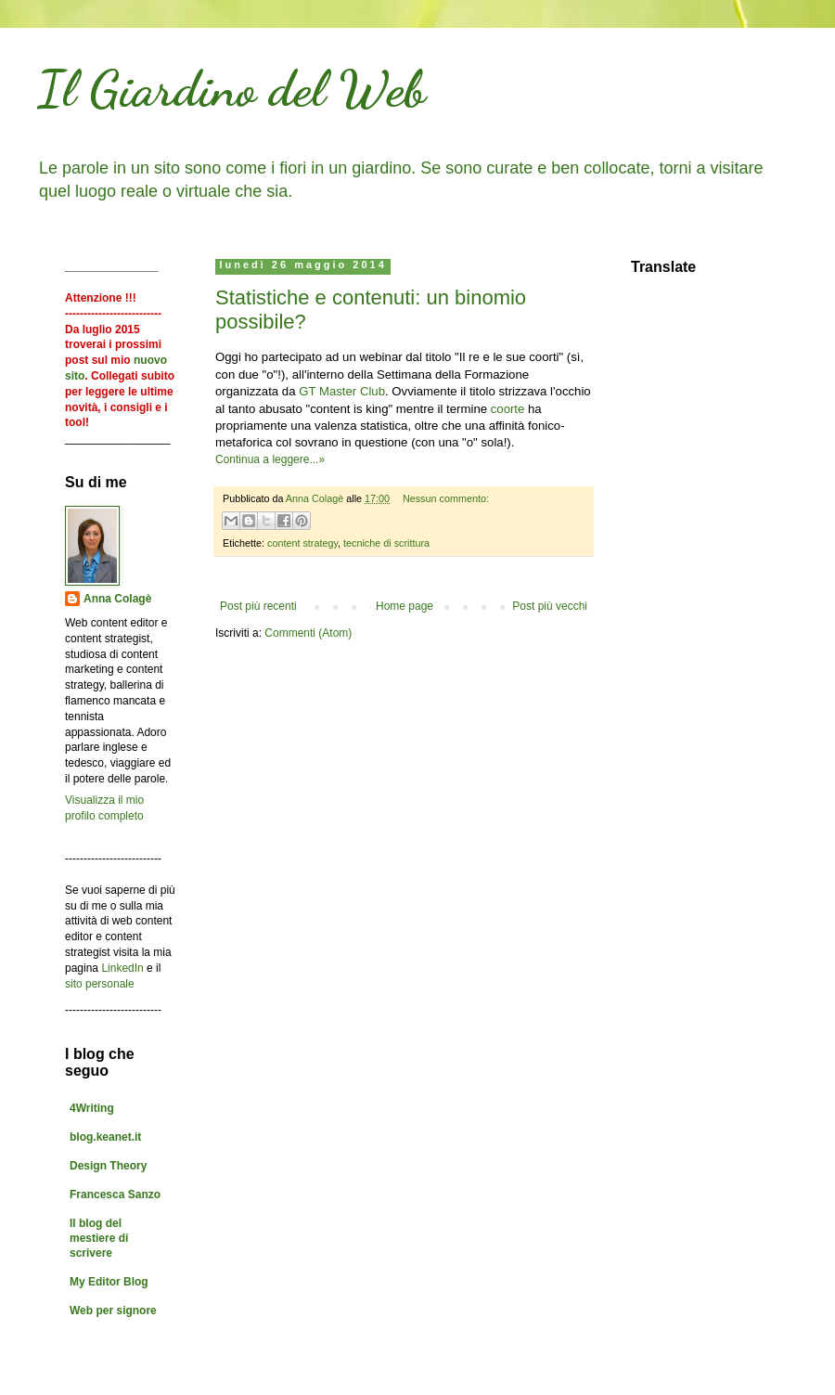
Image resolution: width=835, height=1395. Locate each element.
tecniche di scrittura (386, 543)
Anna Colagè (117, 598)
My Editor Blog (109, 1281)
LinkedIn (122, 968)
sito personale (100, 983)
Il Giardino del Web (231, 88)
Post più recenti (258, 606)
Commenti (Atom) (308, 632)
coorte (508, 409)
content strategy (302, 543)
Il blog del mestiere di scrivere (99, 1238)
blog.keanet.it (105, 1136)
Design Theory (108, 1165)
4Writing (92, 1108)
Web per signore (113, 1310)
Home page (404, 606)
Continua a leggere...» (270, 459)
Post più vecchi (549, 606)
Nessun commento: (446, 498)
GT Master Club (342, 391)
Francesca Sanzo (115, 1194)
